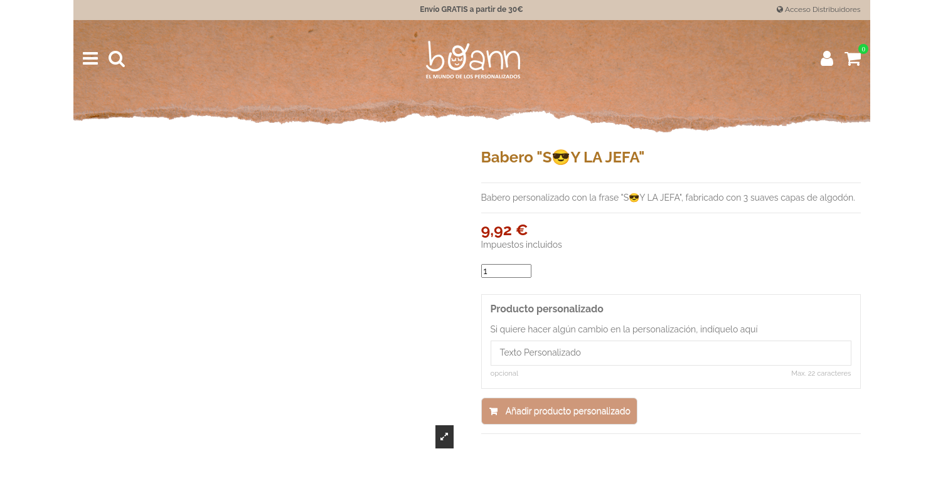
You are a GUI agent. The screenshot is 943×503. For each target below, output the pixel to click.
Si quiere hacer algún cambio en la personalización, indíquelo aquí (624, 329)
